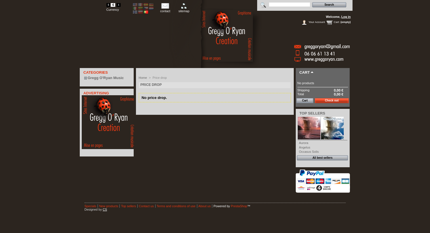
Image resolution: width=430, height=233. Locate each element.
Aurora (303, 143)
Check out (332, 100)
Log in (346, 16)
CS (105, 209)
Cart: (337, 22)
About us (204, 206)
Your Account (317, 22)
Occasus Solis (309, 151)
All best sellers (322, 157)
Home (143, 77)
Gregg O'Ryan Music (106, 78)
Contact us (146, 206)
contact (165, 11)
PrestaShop (239, 206)
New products (108, 206)
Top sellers (312, 113)
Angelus (304, 147)
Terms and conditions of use (176, 206)
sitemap (184, 11)
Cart (304, 72)
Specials (91, 206)
